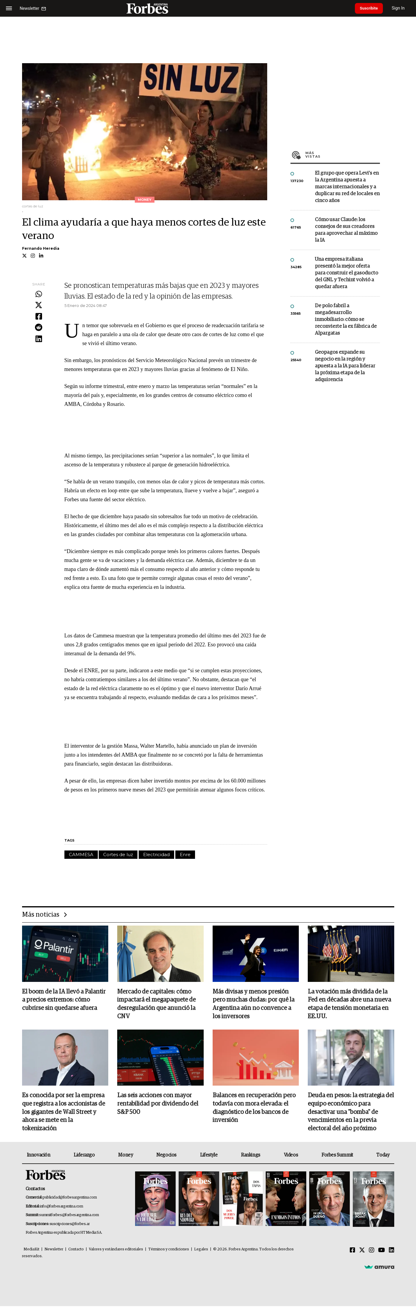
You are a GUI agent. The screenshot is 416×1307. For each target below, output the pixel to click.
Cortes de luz (118, 854)
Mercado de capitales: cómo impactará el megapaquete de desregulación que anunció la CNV (156, 1004)
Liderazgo (84, 1156)
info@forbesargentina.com (61, 1207)
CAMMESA (81, 854)
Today (382, 1156)
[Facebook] (352, 1251)
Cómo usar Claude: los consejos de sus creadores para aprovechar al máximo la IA (346, 230)
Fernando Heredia (40, 248)
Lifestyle (208, 1156)
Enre (185, 854)
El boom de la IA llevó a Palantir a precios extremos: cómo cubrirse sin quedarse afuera (64, 1000)
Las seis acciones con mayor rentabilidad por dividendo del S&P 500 (157, 1104)
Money (125, 1156)
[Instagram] (371, 1251)
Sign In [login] (401, 8)
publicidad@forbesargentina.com (70, 1199)
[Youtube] (381, 1251)
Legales (201, 1250)
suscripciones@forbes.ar (70, 1225)
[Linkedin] (391, 1251)
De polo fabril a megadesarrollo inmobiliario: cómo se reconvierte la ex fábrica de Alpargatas (346, 319)
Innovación (38, 1156)
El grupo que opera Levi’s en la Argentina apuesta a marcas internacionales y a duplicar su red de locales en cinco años (347, 187)
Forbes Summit (337, 1156)
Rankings (250, 1156)
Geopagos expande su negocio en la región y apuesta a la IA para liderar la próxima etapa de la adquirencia (345, 366)
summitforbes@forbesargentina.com (69, 1216)
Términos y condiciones (168, 1250)
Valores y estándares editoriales (116, 1250)
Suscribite (370, 8)
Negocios (166, 1156)
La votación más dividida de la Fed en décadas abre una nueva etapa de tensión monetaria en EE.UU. (349, 1004)
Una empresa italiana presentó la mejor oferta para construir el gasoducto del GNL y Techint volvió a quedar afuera (346, 273)
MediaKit (31, 1250)
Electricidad (156, 854)
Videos (291, 1156)
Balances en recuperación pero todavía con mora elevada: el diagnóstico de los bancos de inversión (254, 1108)
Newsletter (53, 1250)
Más (342, 155)
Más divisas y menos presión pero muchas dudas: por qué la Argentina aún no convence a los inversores (253, 1004)
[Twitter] (362, 1251)
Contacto (76, 1250)
